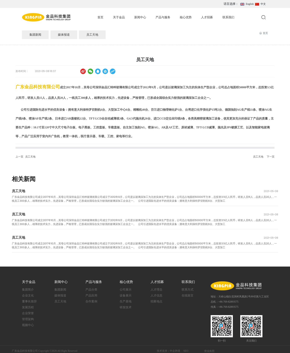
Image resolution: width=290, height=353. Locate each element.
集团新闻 (35, 34)
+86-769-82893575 (228, 301)
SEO (185, 350)
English (250, 4)
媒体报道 (64, 34)
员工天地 (92, 34)
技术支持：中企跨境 (169, 350)
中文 (263, 4)
